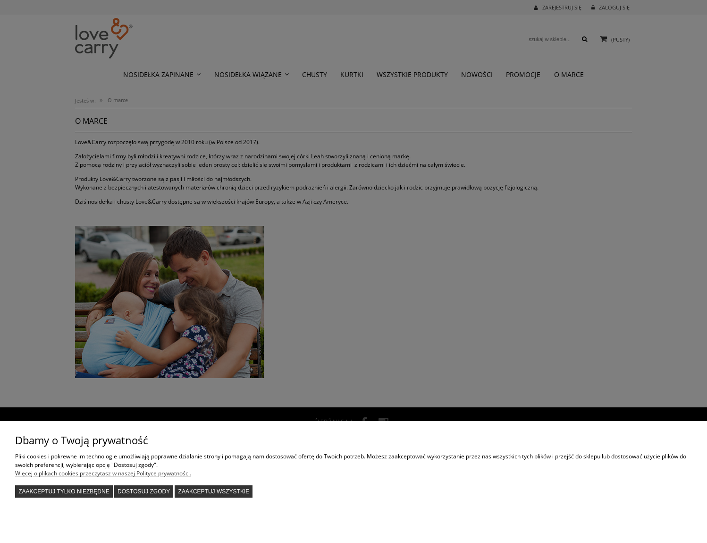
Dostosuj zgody (144, 491)
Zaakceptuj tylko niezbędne (63, 491)
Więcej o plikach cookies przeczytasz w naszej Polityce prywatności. (103, 473)
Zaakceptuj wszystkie (214, 491)
